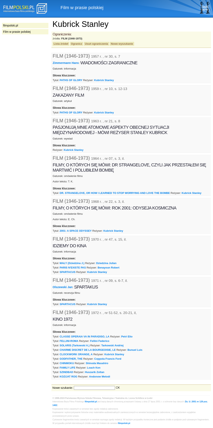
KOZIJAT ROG (68, 376)
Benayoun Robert (108, 267)
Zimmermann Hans (66, 62)
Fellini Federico (99, 340)
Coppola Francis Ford (107, 358)
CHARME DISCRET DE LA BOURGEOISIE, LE (88, 349)
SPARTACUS (68, 272)
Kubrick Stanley (104, 80)
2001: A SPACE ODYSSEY (76, 230)
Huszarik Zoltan (94, 372)
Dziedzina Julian (106, 263)
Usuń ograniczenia (96, 43)
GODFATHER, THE (71, 358)
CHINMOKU (67, 363)
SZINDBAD (66, 372)
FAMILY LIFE (67, 367)
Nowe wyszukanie (122, 43)
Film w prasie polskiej (17, 31)
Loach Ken (93, 367)
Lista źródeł (61, 43)
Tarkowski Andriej (112, 345)
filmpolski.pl (91, 402)
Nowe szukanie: (62, 387)
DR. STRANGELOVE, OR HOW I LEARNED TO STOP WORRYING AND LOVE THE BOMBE (115, 192)
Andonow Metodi (99, 376)
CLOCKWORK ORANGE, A (76, 354)
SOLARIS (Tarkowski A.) (75, 345)
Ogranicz (76, 43)
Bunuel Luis (134, 349)
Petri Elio (127, 336)
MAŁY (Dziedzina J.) (72, 263)
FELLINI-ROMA (69, 340)
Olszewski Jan (62, 287)
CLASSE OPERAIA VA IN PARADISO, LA (85, 336)
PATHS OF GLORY (71, 80)
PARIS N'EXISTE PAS (73, 267)
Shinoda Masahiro (97, 363)
